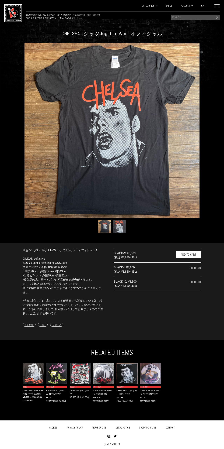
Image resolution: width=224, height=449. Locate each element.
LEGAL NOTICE (122, 427)
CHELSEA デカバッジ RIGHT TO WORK (103, 394)
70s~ (42, 324)
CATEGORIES (149, 6)
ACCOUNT (187, 6)
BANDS (169, 6)
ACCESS (53, 427)
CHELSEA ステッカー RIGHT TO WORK (127, 394)
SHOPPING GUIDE (147, 427)
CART (203, 6)
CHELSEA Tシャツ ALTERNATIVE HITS (55, 394)
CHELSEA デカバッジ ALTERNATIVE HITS (150, 394)
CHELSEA (57, 324)
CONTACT (170, 427)
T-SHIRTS (29, 324)
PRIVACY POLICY (75, 427)
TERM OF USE (99, 427)
